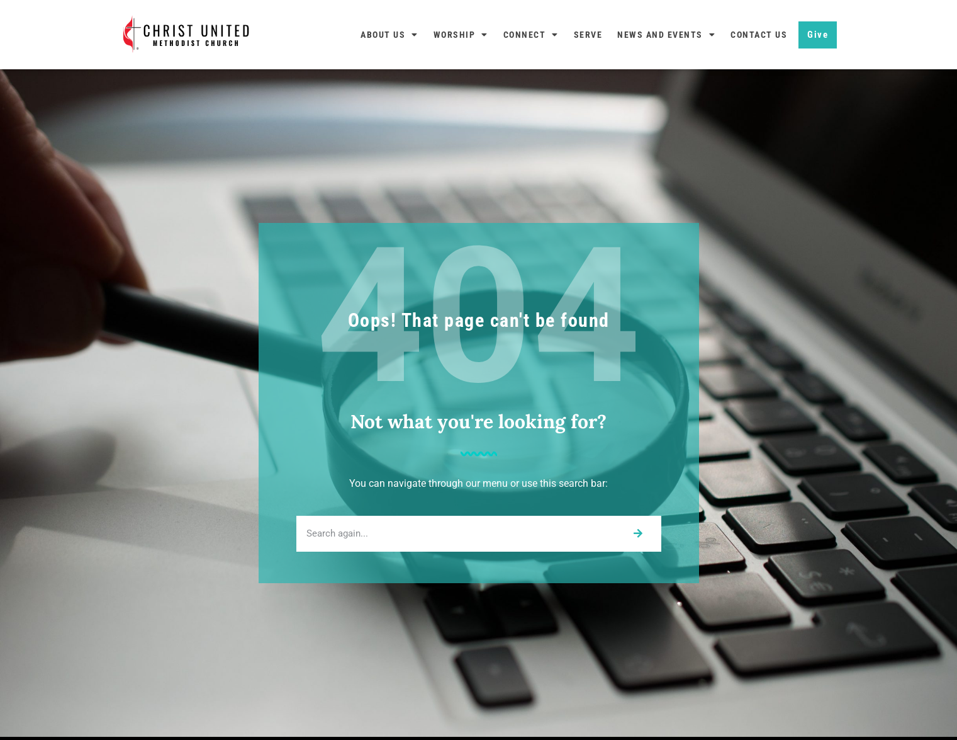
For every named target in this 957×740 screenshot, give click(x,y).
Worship (461, 34)
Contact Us (758, 35)
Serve (588, 35)
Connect (531, 34)
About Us (389, 34)
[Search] (638, 534)
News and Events (666, 34)
